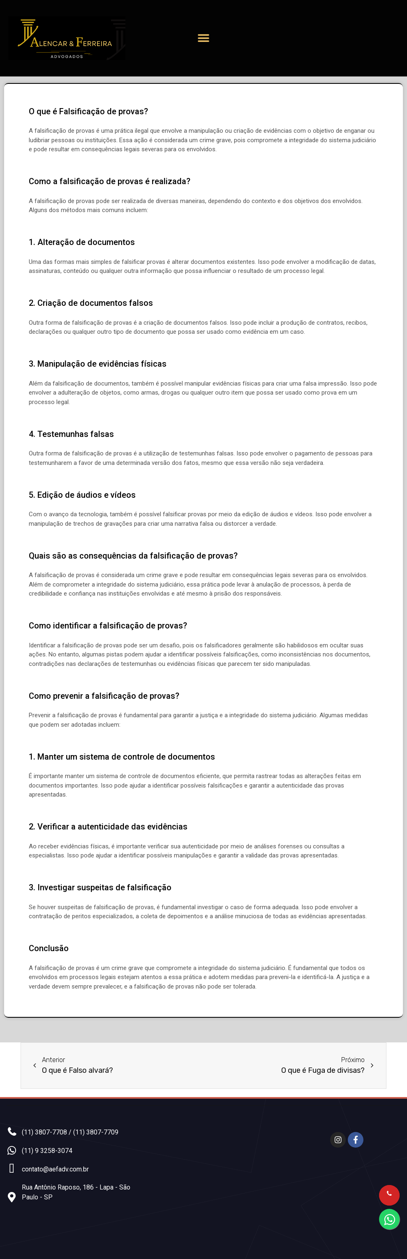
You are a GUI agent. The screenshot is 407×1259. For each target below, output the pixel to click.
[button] (203, 38)
